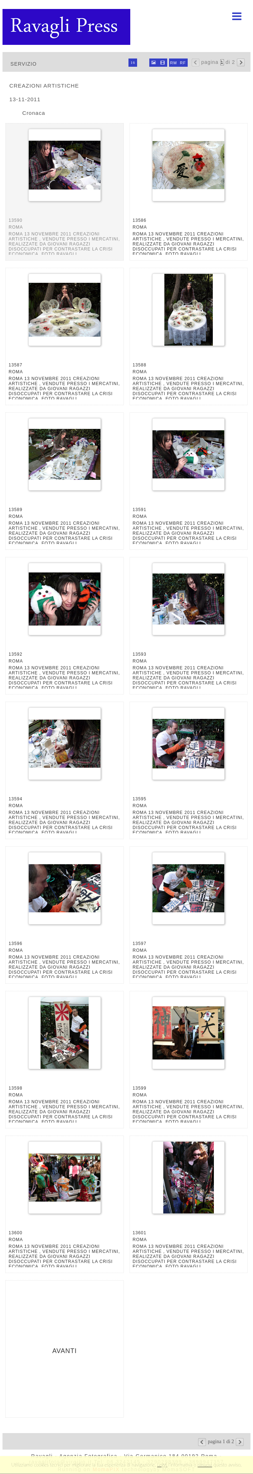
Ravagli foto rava (67, 27)
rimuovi (205, 1465)
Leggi (162, 1465)
